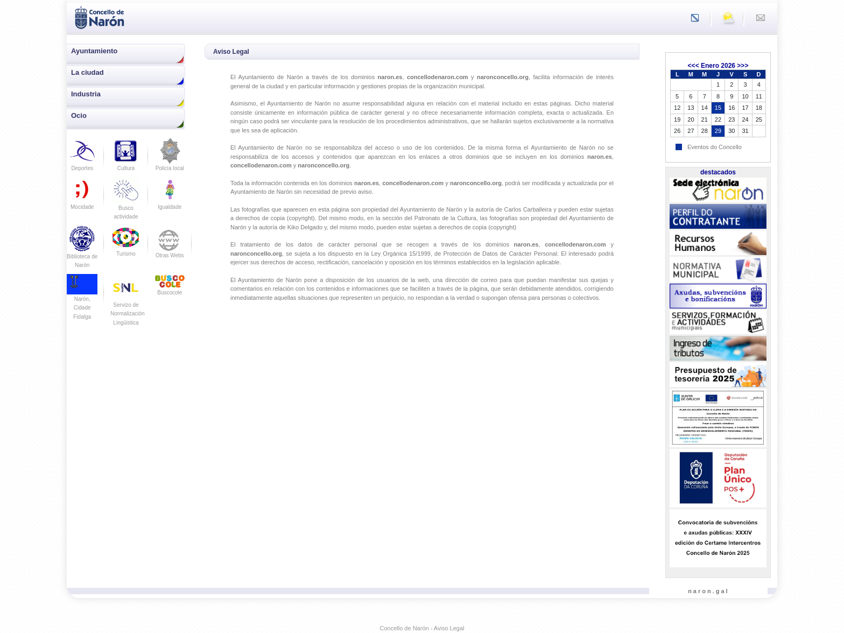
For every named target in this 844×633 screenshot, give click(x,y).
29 (718, 131)
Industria (86, 94)
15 (718, 107)
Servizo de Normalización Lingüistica (127, 305)
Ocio (79, 115)
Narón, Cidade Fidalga (82, 299)
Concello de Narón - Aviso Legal (422, 628)
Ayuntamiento (94, 51)
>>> (742, 65)
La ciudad (87, 72)
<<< (693, 65)
